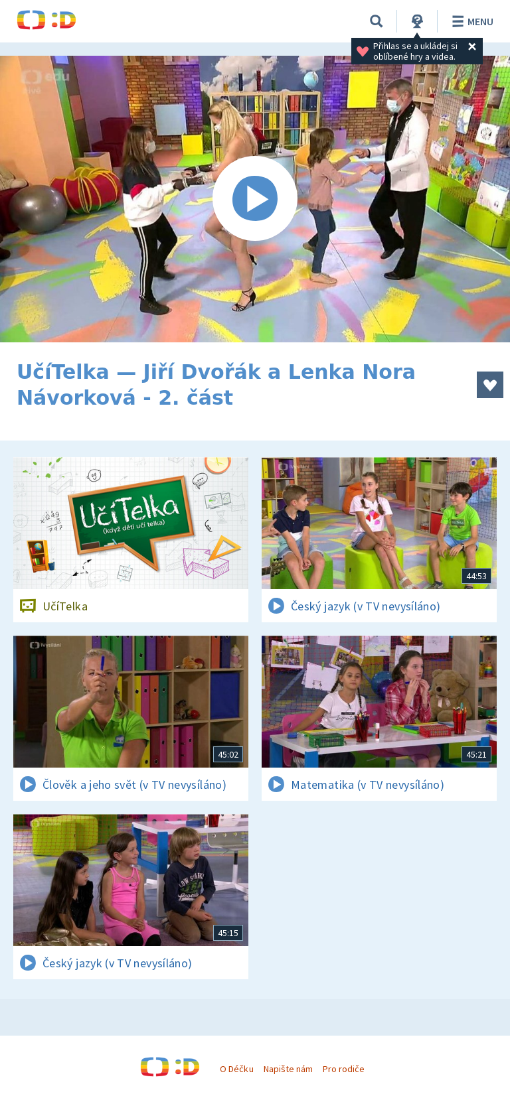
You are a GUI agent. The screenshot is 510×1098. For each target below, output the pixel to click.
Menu (470, 21)
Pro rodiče (344, 1069)
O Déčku (236, 1069)
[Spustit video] (255, 199)
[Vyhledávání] (376, 21)
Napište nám (288, 1069)
